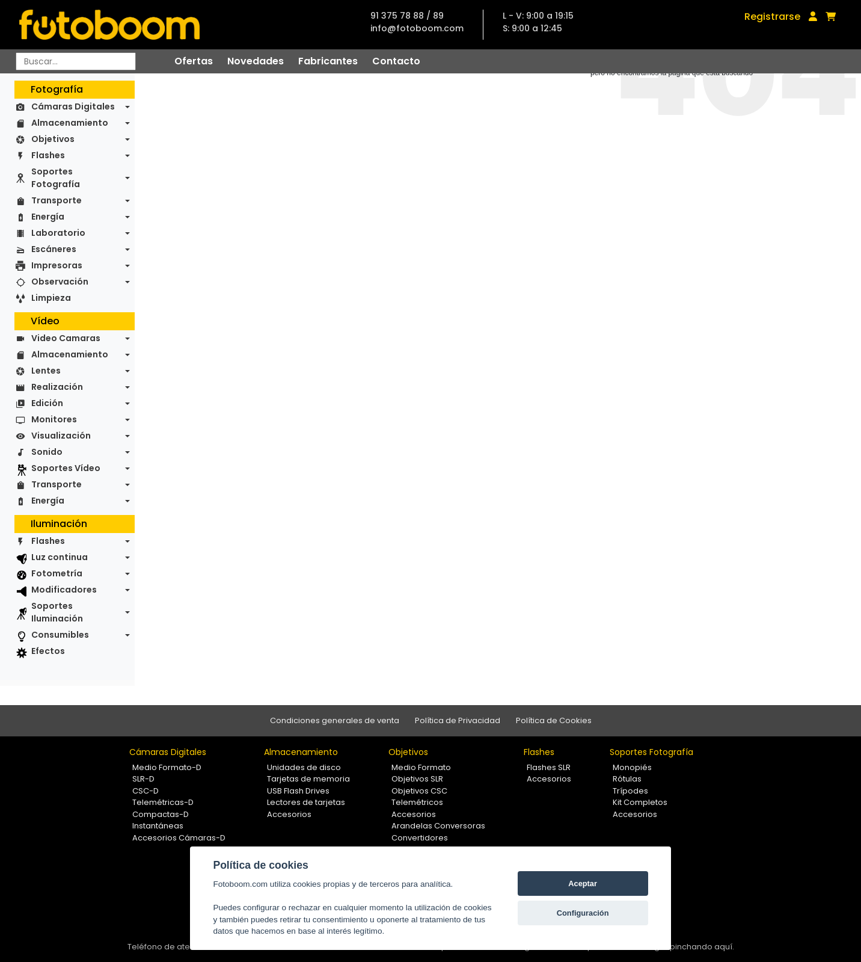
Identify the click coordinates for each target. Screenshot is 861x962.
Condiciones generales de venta (334, 720)
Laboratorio (58, 233)
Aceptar (582, 883)
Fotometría (56, 573)
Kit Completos (640, 802)
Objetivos (53, 139)
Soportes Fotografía (55, 177)
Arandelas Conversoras (438, 825)
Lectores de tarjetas (306, 802)
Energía (47, 217)
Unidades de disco (304, 767)
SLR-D (143, 779)
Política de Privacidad (457, 720)
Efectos (48, 651)
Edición (47, 403)
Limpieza (51, 298)
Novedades (255, 61)
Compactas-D (160, 814)
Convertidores (419, 837)
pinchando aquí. (702, 946)
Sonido (47, 452)
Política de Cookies (554, 720)
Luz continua (59, 557)
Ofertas (193, 61)
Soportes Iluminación (57, 612)
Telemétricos (417, 802)
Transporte (56, 200)
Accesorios (289, 814)
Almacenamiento (69, 123)
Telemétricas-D (163, 802)
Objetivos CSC (419, 791)
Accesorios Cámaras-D (178, 837)
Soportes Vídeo (65, 468)
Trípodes (630, 791)
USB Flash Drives (298, 791)
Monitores (54, 419)
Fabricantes (328, 61)
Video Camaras (65, 338)
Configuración (583, 912)
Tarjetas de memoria (308, 779)
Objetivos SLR (417, 779)
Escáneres (53, 249)
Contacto (396, 61)
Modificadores (64, 590)
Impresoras (56, 265)
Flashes (48, 155)
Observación (59, 282)
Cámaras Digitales (73, 106)
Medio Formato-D (166, 767)
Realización (57, 387)
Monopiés (632, 767)
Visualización (61, 436)
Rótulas (627, 779)
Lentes (46, 371)
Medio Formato (421, 767)
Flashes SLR (549, 767)
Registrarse (772, 16)
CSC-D (145, 791)
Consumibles (60, 635)
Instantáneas (157, 825)
